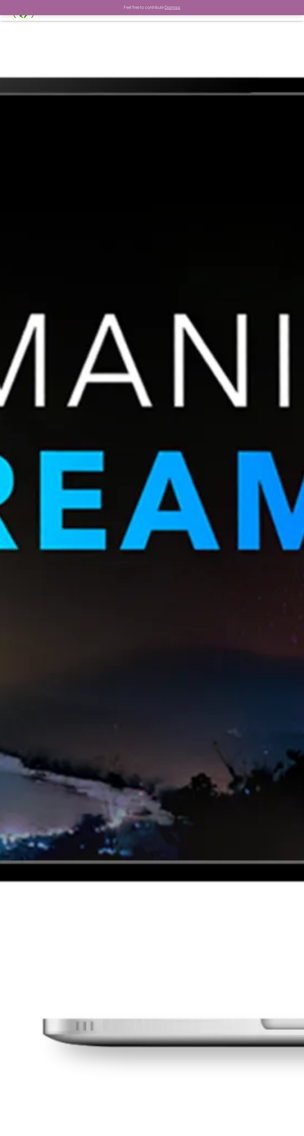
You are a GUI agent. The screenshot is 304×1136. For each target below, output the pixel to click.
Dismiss (172, 7)
